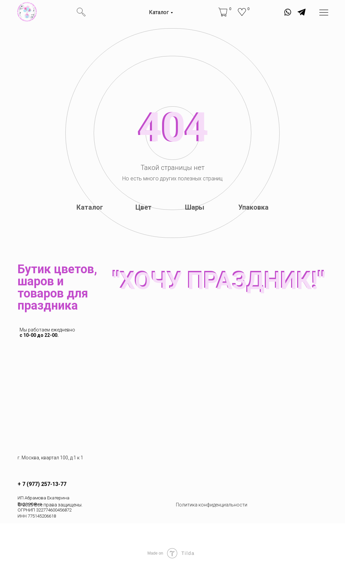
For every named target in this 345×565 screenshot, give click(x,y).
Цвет (143, 207)
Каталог (159, 12)
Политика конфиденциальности (211, 504)
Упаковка (253, 207)
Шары (194, 207)
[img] (27, 12)
